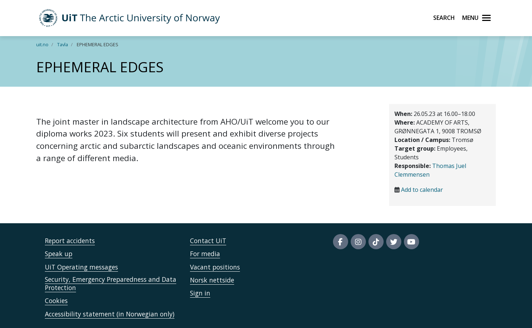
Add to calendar (422, 190)
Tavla (62, 44)
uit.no (42, 44)
